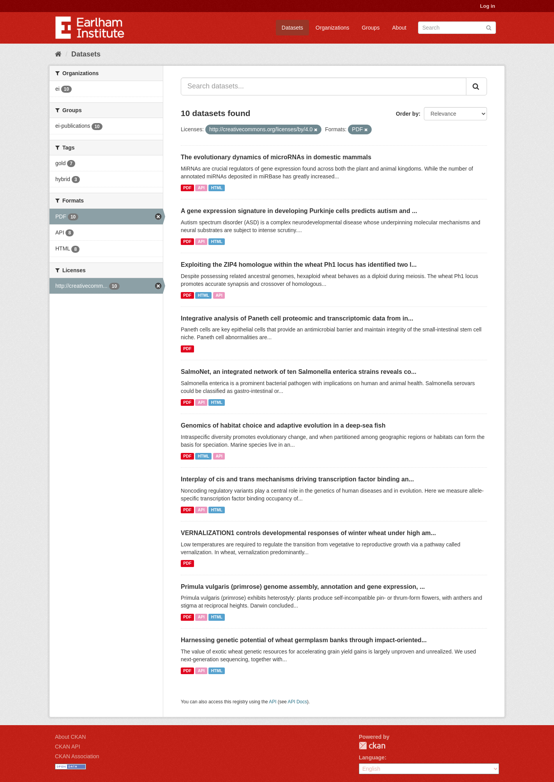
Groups (370, 28)
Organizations (332, 28)
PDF (187, 187)
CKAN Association (77, 756)
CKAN (372, 745)
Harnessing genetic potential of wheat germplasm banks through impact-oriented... (304, 640)
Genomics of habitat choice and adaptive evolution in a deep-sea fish (283, 425)
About (399, 28)
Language (372, 757)
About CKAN (70, 737)
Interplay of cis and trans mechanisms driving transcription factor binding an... (297, 479)
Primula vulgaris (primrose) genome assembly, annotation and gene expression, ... (303, 586)
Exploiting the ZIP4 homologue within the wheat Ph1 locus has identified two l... (298, 264)
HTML (216, 187)
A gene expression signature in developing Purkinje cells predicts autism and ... (299, 211)
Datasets (292, 28)
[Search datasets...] (323, 86)
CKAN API (67, 746)
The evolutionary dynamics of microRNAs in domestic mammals (276, 157)
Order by (407, 114)
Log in (487, 6)
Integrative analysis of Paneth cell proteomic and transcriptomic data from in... (297, 318)
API (201, 187)
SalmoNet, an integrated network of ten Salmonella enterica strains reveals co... (298, 371)
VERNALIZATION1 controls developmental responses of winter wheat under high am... (308, 533)
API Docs (297, 702)
